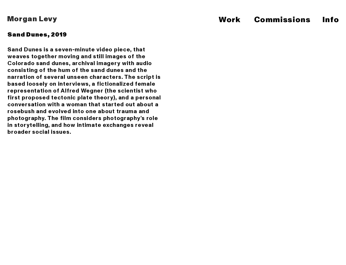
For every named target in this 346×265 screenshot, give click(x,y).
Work (230, 19)
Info (330, 19)
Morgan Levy (31, 18)
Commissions (282, 19)
